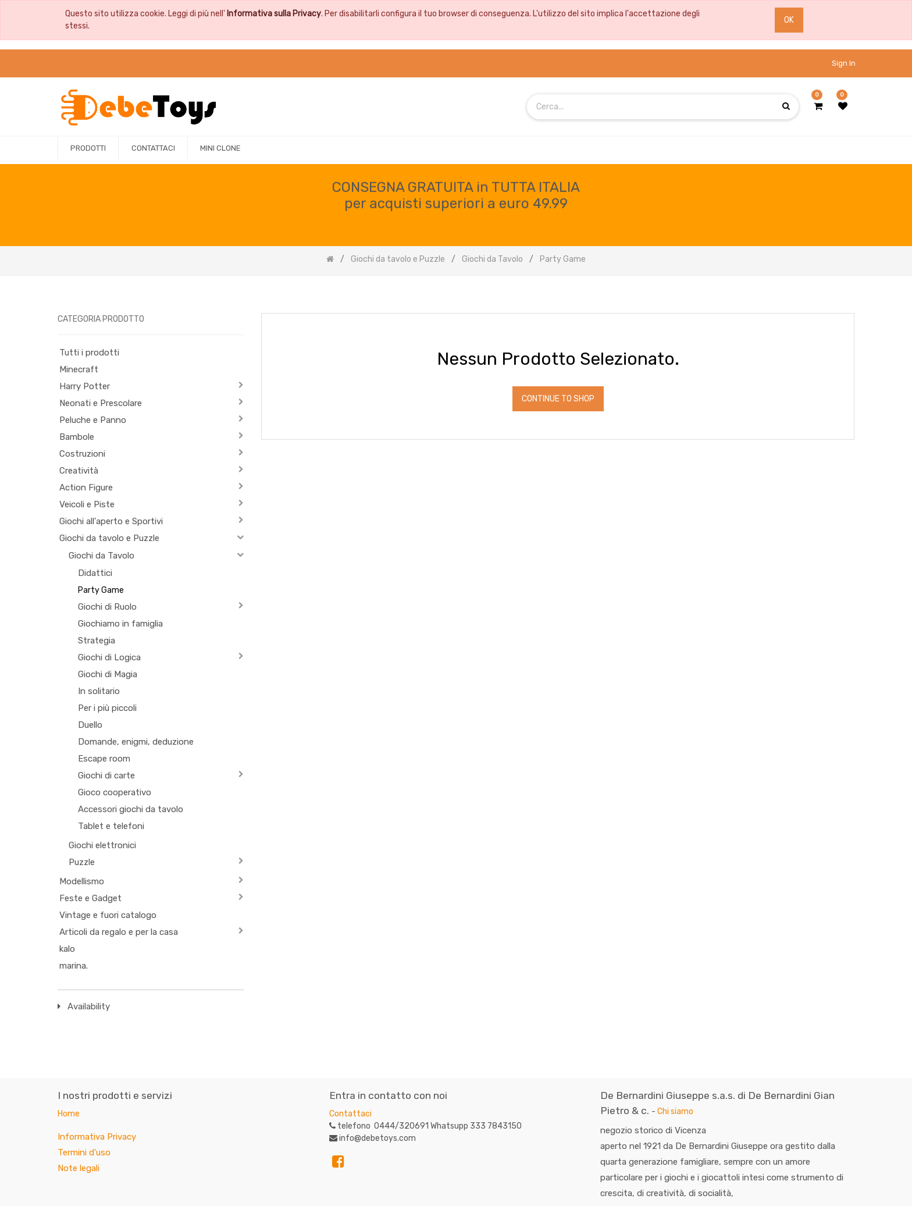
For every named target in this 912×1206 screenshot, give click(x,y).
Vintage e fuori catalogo (107, 915)
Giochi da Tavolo (101, 555)
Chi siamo (675, 1111)
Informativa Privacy (97, 1137)
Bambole (76, 437)
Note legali (78, 1168)
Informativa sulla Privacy (274, 14)
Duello (90, 725)
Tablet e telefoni (111, 826)
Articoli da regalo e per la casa (118, 932)
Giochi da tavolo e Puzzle (109, 538)
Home (69, 1114)
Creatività (78, 470)
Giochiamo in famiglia (120, 623)
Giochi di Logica (109, 657)
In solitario (99, 691)
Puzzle (82, 862)
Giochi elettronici (102, 845)
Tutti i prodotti (89, 352)
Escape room (104, 758)
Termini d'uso (84, 1152)
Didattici (95, 573)
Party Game (101, 590)
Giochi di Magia (107, 674)
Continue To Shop (558, 399)
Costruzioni (82, 454)
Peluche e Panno (92, 420)
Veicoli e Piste (87, 504)
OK (789, 20)
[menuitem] (88, 148)
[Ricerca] (845, 295)
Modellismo (81, 881)
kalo (67, 949)
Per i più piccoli (107, 708)
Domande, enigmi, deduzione (136, 742)
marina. (73, 965)
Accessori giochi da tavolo (130, 809)
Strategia (96, 640)
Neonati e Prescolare (100, 403)
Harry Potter (84, 386)
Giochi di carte (106, 775)
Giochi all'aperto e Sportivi (111, 521)
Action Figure (86, 487)
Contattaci (350, 1114)
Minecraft (78, 369)
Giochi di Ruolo (107, 607)
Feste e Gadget (90, 898)
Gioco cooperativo (114, 792)
